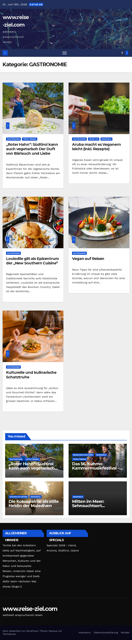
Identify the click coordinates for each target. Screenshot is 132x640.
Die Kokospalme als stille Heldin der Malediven (34, 503)
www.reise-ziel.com (30, 608)
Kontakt (125, 632)
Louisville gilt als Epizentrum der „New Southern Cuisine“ (32, 260)
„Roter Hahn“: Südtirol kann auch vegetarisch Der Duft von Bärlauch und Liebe (32, 149)
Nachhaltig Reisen (18, 497)
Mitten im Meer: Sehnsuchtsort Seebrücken (88, 505)
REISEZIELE (106, 139)
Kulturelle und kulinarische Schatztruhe (31, 374)
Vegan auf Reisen (88, 258)
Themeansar (9, 634)
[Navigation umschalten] (64, 53)
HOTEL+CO (93, 139)
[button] (122, 52)
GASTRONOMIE (13, 139)
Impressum (85, 632)
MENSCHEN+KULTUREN (83, 455)
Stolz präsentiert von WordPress (20, 631)
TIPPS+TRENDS (29, 139)
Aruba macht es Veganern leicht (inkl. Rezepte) (96, 146)
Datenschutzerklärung (106, 632)
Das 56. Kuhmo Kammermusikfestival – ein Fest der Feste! (95, 468)
